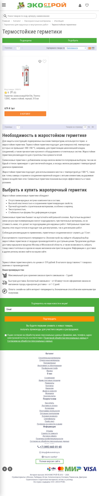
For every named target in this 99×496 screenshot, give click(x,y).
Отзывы (49, 431)
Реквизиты (49, 383)
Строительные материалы (49, 358)
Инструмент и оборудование (50, 365)
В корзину (25, 114)
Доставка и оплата (49, 405)
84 (93, 127)
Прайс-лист (49, 421)
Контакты (50, 385)
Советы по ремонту (49, 433)
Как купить (49, 403)
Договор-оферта (49, 436)
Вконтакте (4, 469)
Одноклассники (10, 469)
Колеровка (49, 408)
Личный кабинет (80, 5)
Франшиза (49, 393)
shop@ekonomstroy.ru (49, 452)
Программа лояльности (49, 411)
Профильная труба (50, 368)
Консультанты (50, 396)
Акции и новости (49, 391)
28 (85, 127)
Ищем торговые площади (49, 380)
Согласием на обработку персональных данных (30, 341)
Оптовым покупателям (49, 413)
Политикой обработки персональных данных (65, 338)
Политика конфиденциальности (49, 438)
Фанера (49, 371)
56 (89, 127)
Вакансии (50, 388)
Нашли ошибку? (49, 457)
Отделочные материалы (49, 360)
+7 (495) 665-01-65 (51, 446)
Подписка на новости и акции (49, 424)
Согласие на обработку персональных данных (49, 441)
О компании (49, 378)
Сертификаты (49, 419)
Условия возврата (49, 416)
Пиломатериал (49, 363)
